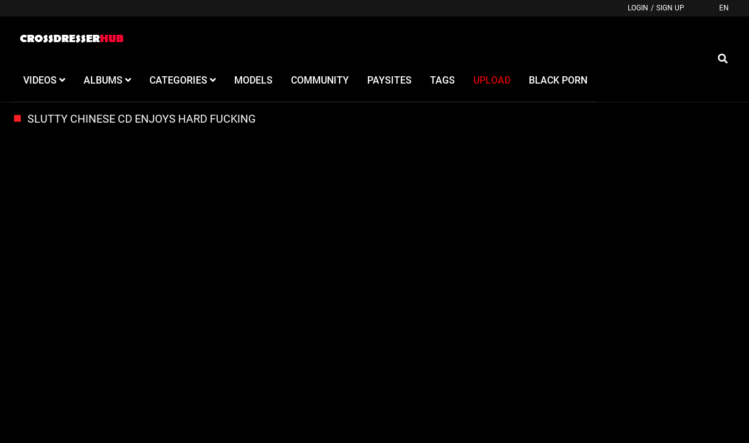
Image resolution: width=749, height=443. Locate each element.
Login (638, 8)
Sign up (670, 8)
